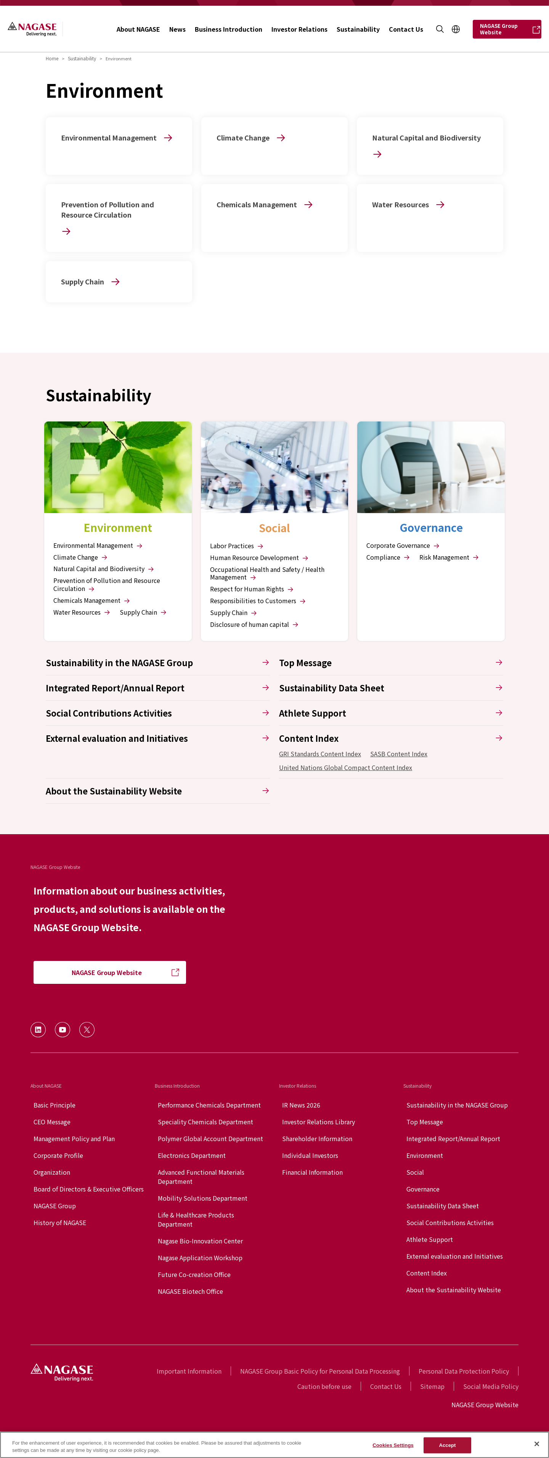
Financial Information (312, 1172)
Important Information (189, 1371)
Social (415, 1172)
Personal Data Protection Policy (464, 1371)
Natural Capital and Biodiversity (103, 569)
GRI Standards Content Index (320, 753)
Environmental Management (98, 545)
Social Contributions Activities (450, 1222)
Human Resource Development (259, 558)
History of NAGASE (60, 1222)
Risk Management (449, 557)
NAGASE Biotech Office (190, 1291)
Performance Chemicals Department (209, 1104)
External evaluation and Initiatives (454, 1256)
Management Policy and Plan (74, 1138)
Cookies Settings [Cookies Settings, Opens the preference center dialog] (393, 1445)
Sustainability (82, 58)
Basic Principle (54, 1104)
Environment (424, 1155)
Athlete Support (429, 1239)
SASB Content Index (398, 753)
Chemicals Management (91, 600)
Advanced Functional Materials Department (201, 1176)
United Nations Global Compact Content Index (345, 767)
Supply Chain (143, 612)
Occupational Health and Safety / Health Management (267, 573)
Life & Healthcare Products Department (196, 1219)
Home (52, 58)
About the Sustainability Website (453, 1289)
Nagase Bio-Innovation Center (200, 1240)
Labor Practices (237, 546)
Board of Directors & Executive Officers (89, 1188)
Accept (447, 1445)
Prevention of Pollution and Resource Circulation (106, 584)
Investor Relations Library (318, 1121)
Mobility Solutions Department (202, 1198)
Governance (423, 1188)
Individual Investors (310, 1155)
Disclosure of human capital (254, 624)
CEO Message (52, 1121)
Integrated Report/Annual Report (453, 1138)
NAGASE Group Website (484, 1404)
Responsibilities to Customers (258, 601)
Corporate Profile (58, 1155)
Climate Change (80, 557)
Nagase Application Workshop (200, 1257)
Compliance (388, 557)
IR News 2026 (301, 1104)
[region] (274, 1445)
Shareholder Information (317, 1138)
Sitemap (432, 1386)
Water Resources (82, 612)
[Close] (536, 1443)
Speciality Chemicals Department (205, 1121)
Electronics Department (192, 1155)
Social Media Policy (490, 1386)
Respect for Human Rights (252, 589)
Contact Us (385, 1386)
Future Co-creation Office (194, 1274)
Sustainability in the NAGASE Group (457, 1104)
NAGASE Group (55, 1205)
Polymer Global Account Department (210, 1138)
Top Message (424, 1121)
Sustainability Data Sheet (442, 1205)
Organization (52, 1172)
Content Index (426, 1272)
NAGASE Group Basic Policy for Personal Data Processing (320, 1371)
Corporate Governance (403, 545)
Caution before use (324, 1386)
